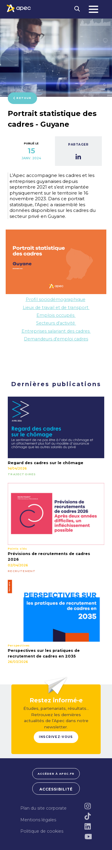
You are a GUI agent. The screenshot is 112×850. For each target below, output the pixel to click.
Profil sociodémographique (55, 299)
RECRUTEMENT (22, 571)
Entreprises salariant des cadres (56, 331)
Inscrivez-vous (56, 737)
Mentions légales (38, 820)
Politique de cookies (41, 831)
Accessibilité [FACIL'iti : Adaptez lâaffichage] (56, 789)
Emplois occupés (56, 315)
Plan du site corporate (43, 808)
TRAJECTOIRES (22, 474)
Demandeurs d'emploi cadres (56, 339)
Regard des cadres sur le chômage (45, 463)
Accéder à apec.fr (56, 773)
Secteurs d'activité (56, 323)
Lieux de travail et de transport (56, 307)
